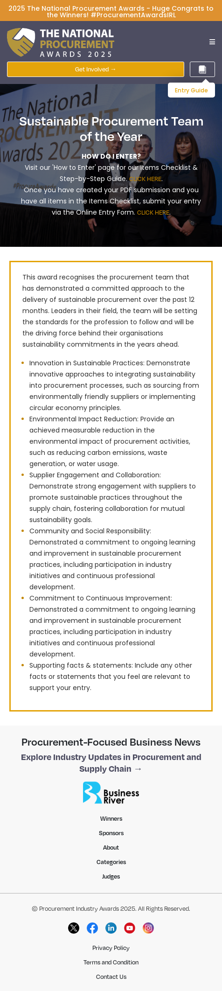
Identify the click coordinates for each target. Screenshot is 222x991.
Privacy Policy (111, 947)
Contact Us (111, 976)
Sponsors (111, 833)
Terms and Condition (111, 962)
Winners (111, 818)
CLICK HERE (145, 178)
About (111, 847)
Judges (111, 876)
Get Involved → (96, 69)
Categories (111, 861)
